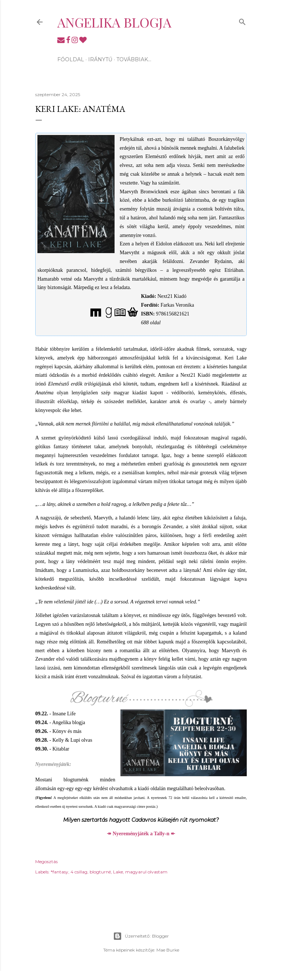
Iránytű (100, 59)
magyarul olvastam (146, 872)
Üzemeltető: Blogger (141, 936)
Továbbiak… (133, 59)
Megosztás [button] (46, 861)
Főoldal (70, 59)
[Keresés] (242, 20)
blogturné (100, 872)
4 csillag (78, 872)
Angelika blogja (114, 22)
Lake (118, 872)
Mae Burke (167, 950)
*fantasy (59, 872)
